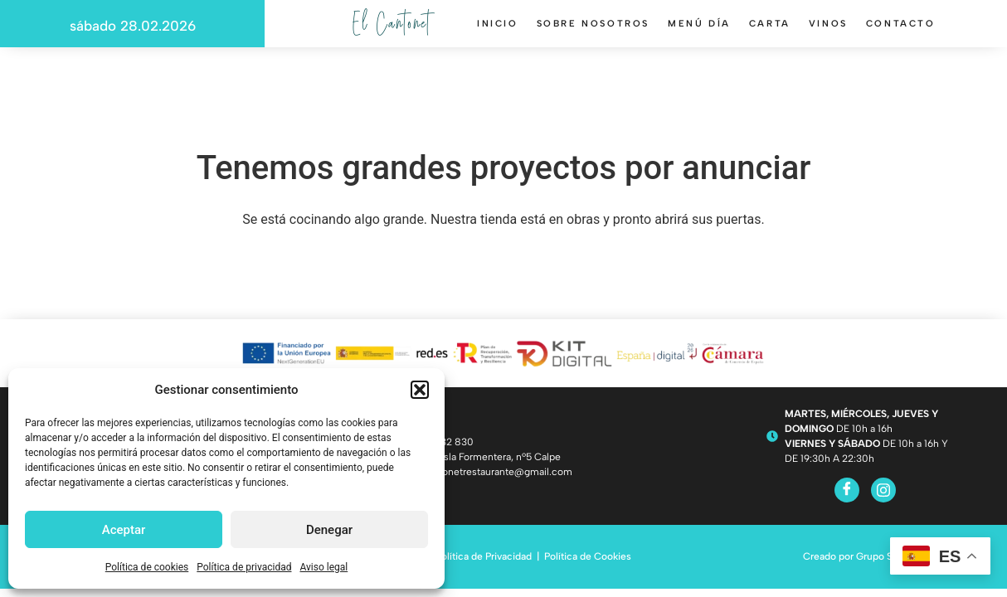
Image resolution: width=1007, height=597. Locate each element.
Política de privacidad (244, 567)
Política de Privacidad (483, 556)
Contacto (901, 29)
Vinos (828, 29)
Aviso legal (323, 567)
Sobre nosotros (593, 29)
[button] (419, 389)
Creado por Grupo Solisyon (864, 556)
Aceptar (124, 529)
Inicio (497, 29)
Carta (770, 29)
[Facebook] (846, 490)
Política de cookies (147, 567)
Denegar (329, 529)
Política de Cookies (587, 556)
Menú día (699, 29)
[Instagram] (883, 490)
